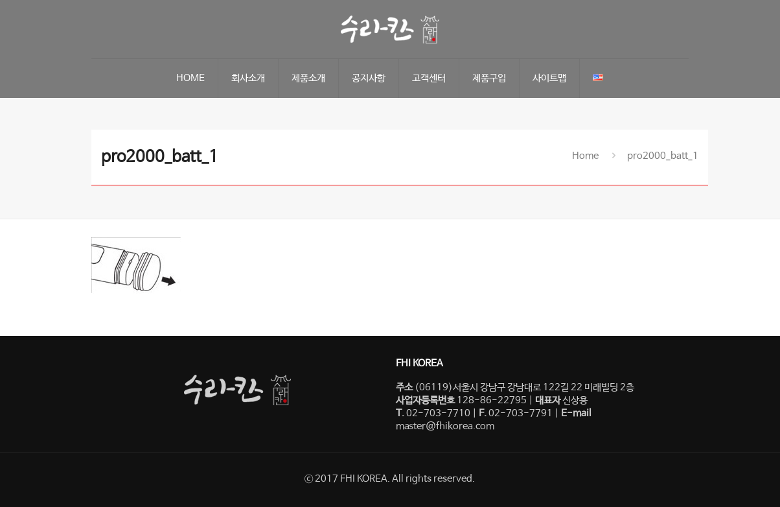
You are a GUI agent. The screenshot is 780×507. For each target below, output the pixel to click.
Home (585, 155)
